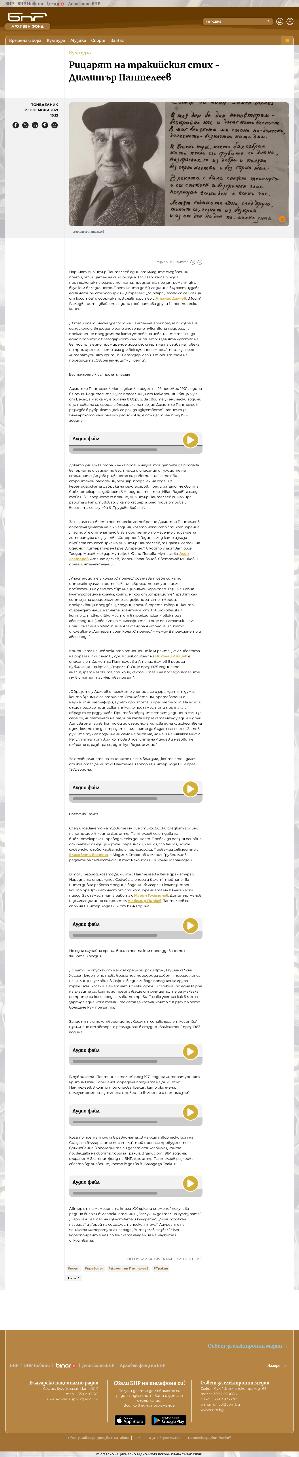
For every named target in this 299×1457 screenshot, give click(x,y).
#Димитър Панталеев (128, 1268)
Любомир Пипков (144, 901)
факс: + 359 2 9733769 (219, 1399)
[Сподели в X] (25, 125)
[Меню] (287, 40)
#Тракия (161, 1268)
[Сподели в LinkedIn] (35, 125)
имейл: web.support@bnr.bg (72, 1399)
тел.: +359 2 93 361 (82, 1394)
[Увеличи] (192, 262)
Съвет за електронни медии (248, 1345)
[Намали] (199, 262)
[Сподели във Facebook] (15, 125)
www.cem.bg (212, 1410)
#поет (73, 1268)
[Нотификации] (280, 21)
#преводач (94, 1268)
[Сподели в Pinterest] (44, 125)
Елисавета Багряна (88, 855)
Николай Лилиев (171, 656)
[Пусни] (190, 439)
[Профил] (290, 21)
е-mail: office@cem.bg (220, 1404)
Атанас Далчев (170, 298)
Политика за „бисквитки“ (209, 1438)
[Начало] (27, 17)
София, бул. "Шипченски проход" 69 (234, 1388)
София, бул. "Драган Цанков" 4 (70, 1388)
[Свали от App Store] (130, 1420)
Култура (80, 53)
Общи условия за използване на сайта (98, 1438)
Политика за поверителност (158, 1438)
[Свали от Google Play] (169, 1420)
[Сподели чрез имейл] (54, 125)
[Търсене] (268, 21)
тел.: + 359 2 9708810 (219, 1394)
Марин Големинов (151, 895)
